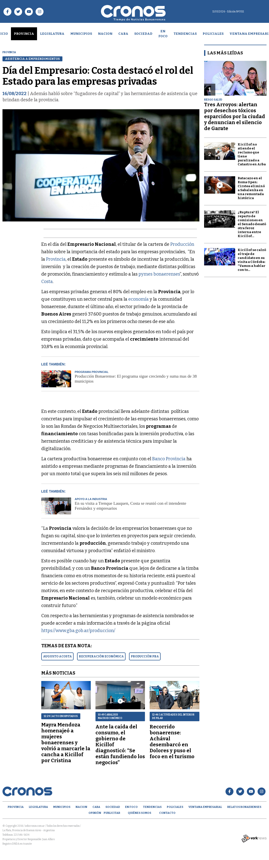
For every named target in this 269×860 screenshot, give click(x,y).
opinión (95, 813)
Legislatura (52, 34)
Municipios (81, 34)
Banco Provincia (168, 459)
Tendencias (185, 34)
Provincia (24, 34)
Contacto (167, 813)
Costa (47, 281)
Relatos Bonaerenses (244, 807)
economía (139, 299)
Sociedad (143, 34)
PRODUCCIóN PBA (145, 656)
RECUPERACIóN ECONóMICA (101, 656)
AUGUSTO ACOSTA (57, 656)
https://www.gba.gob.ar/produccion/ (78, 630)
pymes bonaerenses (159, 274)
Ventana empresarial (205, 807)
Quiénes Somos (139, 813)
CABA (123, 34)
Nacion (105, 34)
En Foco (163, 33)
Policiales (213, 34)
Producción (182, 244)
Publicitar (112, 813)
